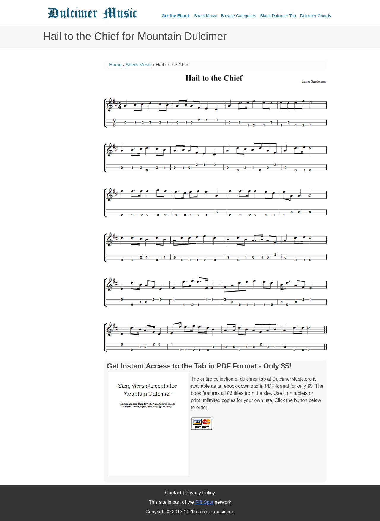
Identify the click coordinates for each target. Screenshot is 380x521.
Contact (173, 492)
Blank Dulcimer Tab (278, 15)
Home (115, 64)
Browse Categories (238, 15)
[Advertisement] (70, 153)
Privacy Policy (200, 492)
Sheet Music (205, 15)
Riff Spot (204, 502)
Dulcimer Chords (315, 15)
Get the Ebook (176, 15)
